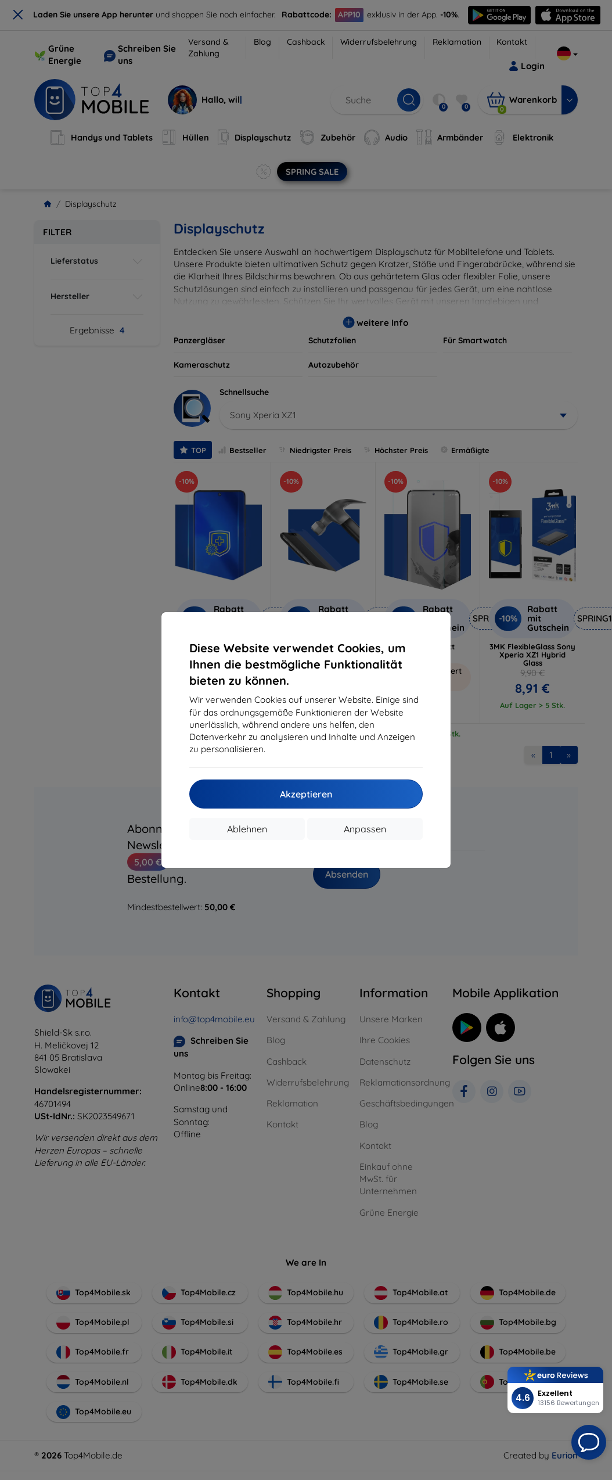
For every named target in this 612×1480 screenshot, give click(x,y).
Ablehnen (247, 829)
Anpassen (365, 829)
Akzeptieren (306, 794)
